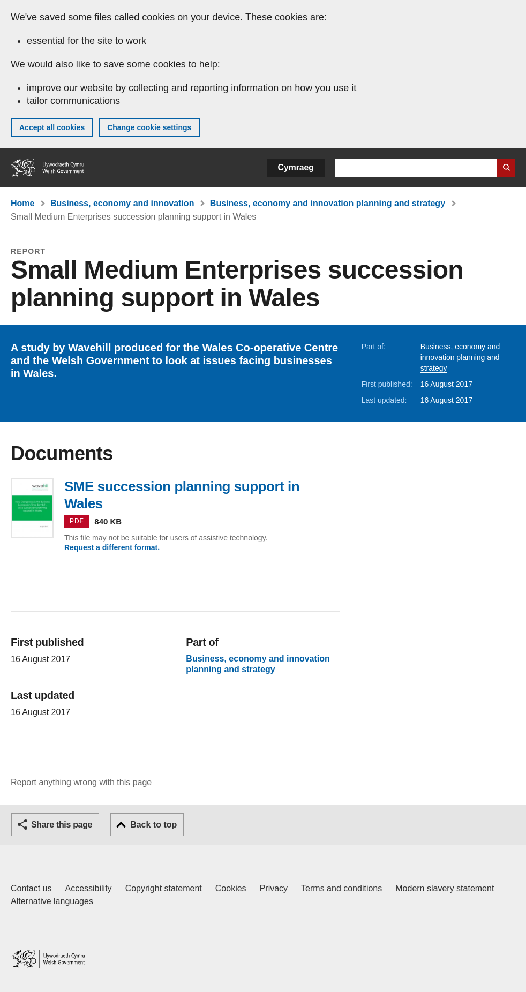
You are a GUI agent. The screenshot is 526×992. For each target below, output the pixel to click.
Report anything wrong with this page (81, 782)
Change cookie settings (149, 127)
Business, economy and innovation (122, 203)
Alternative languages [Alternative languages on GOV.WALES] (52, 901)
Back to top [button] (153, 824)
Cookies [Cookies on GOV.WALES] (230, 888)
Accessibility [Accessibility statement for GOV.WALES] (88, 888)
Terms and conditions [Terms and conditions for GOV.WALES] (341, 888)
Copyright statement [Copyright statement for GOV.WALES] (163, 888)
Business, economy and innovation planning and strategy (327, 203)
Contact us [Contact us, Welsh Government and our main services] (31, 888)
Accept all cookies (52, 127)
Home (22, 203)
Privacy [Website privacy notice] (274, 888)
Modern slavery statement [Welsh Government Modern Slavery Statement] (444, 888)
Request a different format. (112, 547)
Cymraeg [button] (296, 167)
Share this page (61, 824)
